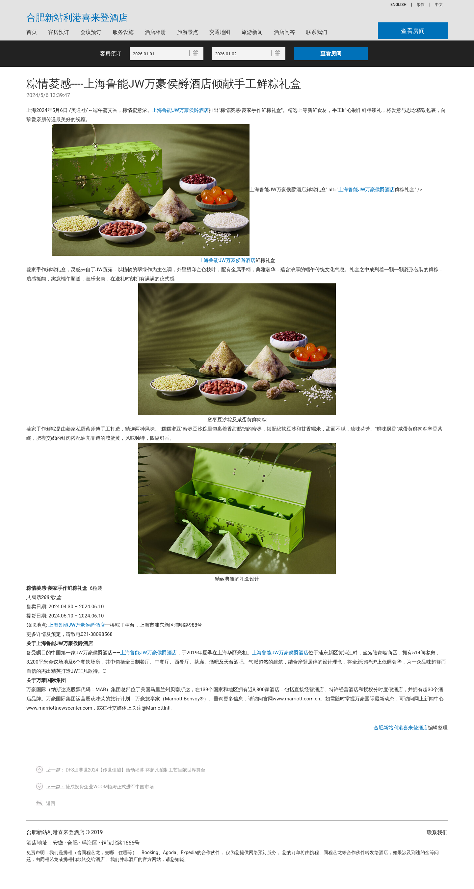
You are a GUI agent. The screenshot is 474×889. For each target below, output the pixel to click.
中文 (439, 5)
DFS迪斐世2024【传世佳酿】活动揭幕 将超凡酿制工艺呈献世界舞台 (125, 769)
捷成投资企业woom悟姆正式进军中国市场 (100, 786)
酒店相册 (155, 32)
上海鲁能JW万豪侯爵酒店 (180, 110)
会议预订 (90, 32)
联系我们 (316, 32)
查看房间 (413, 30)
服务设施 (123, 32)
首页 (31, 32)
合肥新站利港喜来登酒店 (77, 17)
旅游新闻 (252, 32)
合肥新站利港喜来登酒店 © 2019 (64, 832)
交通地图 (219, 32)
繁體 (421, 5)
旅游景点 (187, 32)
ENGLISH (398, 5)
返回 (50, 803)
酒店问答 (284, 32)
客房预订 (58, 32)
